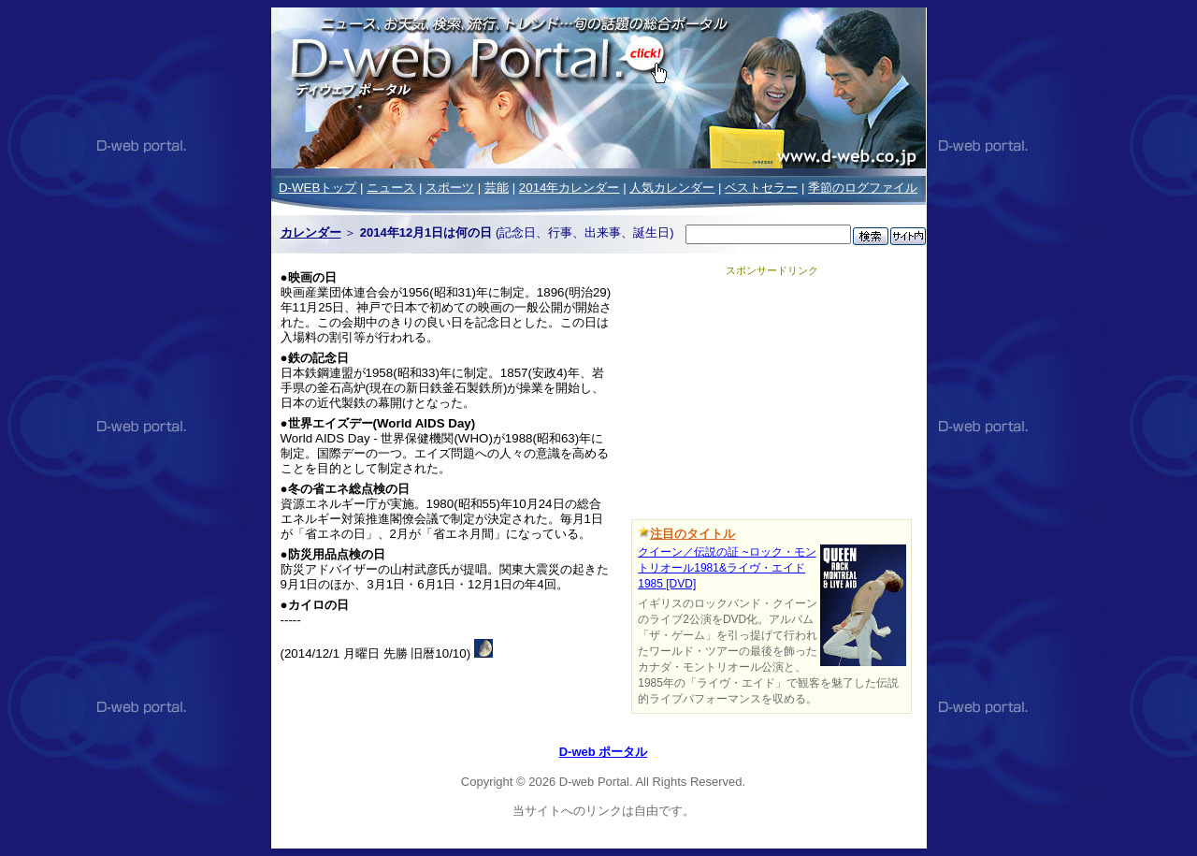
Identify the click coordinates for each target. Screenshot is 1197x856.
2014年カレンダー (569, 188)
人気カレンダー (671, 188)
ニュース (391, 188)
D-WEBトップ (317, 188)
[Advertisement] (771, 395)
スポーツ (449, 188)
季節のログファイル (862, 188)
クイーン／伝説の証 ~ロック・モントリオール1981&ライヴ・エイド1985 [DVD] (726, 567)
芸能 (496, 188)
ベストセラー (761, 188)
